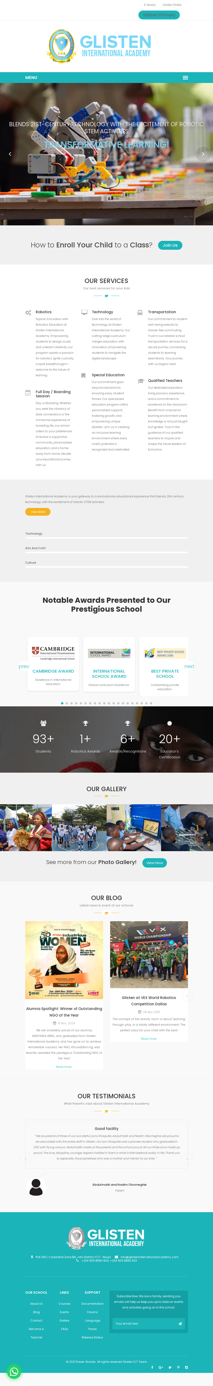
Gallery (64, 1321)
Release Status (92, 1337)
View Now (154, 862)
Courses (64, 1304)
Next (200, 151)
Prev (7, 151)
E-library (150, 5)
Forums (92, 1312)
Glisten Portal (172, 5)
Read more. (64, 1067)
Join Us (170, 245)
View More (38, 512)
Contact (36, 1321)
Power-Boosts (86, 1362)
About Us (36, 1304)
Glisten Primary (159, 15)
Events (64, 1312)
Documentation (92, 1304)
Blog (36, 1312)
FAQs (64, 1329)
